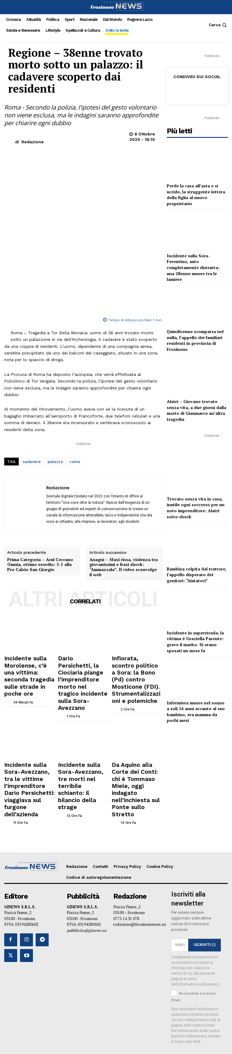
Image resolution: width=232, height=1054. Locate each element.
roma (75, 369)
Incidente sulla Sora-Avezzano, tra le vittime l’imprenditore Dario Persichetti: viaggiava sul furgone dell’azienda (28, 765)
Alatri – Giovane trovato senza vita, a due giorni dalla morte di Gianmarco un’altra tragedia (196, 410)
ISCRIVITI (204, 903)
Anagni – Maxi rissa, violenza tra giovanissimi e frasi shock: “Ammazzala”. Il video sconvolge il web (123, 595)
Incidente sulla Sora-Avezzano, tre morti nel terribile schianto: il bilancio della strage (81, 763)
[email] (179, 903)
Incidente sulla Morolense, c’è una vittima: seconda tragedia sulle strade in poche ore (27, 694)
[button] (218, 25)
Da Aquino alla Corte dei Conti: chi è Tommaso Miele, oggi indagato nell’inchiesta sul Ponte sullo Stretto (136, 765)
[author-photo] (16, 709)
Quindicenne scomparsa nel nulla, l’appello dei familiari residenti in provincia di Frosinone (195, 340)
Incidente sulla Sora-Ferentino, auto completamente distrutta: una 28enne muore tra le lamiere (193, 267)
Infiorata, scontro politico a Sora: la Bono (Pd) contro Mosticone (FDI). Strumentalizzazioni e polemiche (137, 694)
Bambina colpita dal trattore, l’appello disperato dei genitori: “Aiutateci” (197, 574)
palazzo (55, 369)
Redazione (32, 141)
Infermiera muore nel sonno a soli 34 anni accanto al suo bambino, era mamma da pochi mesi (196, 711)
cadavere (32, 369)
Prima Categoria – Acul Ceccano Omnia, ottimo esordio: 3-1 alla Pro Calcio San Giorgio (40, 592)
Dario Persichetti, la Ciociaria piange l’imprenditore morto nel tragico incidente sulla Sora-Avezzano (82, 694)
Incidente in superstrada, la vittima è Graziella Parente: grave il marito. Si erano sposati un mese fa (195, 641)
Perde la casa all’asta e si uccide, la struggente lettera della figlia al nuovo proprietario (196, 194)
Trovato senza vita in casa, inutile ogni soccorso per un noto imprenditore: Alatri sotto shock (195, 507)
